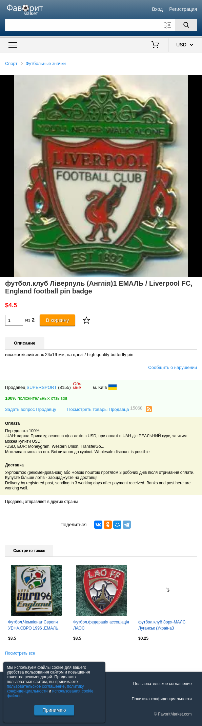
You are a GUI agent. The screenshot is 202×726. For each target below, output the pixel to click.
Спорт (11, 63)
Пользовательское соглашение (162, 683)
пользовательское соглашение (36, 686)
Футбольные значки (46, 63)
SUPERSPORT (41, 387)
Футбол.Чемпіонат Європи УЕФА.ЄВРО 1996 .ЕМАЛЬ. (34, 625)
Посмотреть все (20, 653)
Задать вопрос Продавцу (30, 409)
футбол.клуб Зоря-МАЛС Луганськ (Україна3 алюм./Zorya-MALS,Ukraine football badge (163, 626)
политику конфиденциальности (45, 689)
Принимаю (54, 710)
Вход (157, 9)
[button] (195, 81)
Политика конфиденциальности (162, 699)
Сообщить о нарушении (172, 367)
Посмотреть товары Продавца (104, 409)
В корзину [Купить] (57, 320)
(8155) (64, 387)
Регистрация (183, 9)
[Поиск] (186, 25)
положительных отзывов (36, 398)
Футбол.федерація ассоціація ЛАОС (101, 625)
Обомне (77, 385)
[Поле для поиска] (101, 25)
